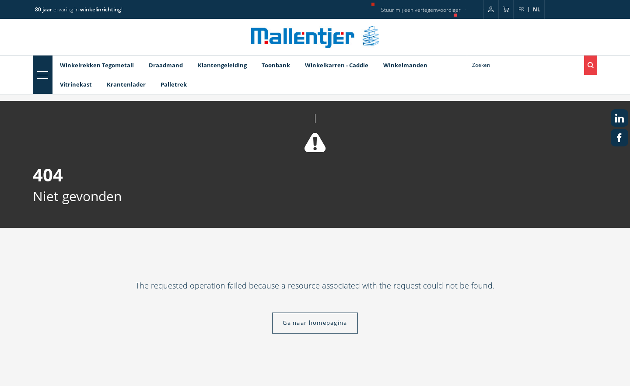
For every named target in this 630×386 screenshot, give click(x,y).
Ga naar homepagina (315, 323)
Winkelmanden (405, 65)
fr (521, 9)
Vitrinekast (76, 84)
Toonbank (276, 65)
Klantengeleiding (222, 65)
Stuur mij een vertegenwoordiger (421, 10)
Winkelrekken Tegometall (97, 65)
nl (536, 9)
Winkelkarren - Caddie (336, 65)
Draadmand (166, 65)
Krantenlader (126, 84)
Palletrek (174, 84)
